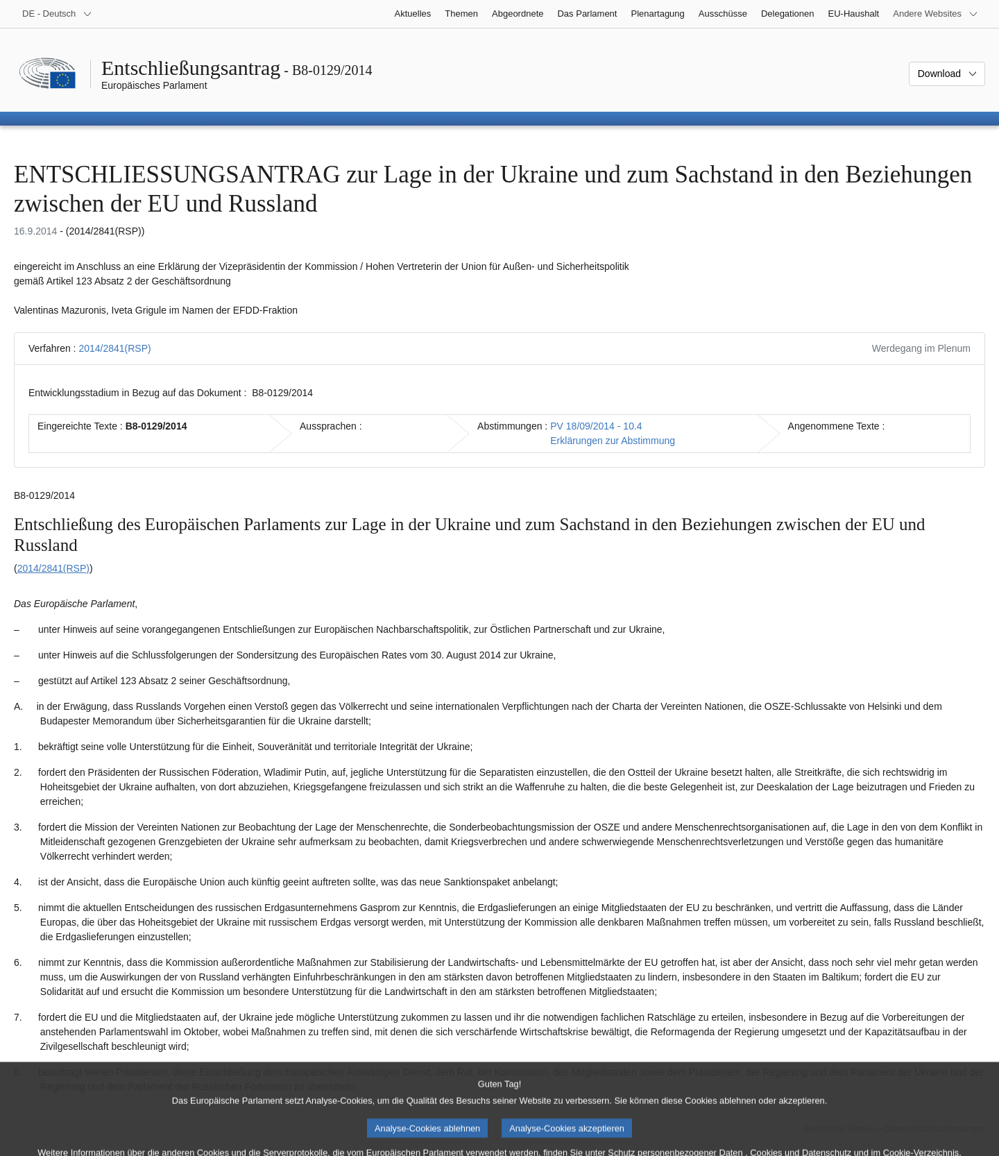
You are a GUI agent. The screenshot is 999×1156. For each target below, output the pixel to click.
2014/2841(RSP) (114, 348)
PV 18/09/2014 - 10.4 (596, 426)
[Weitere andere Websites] (935, 14)
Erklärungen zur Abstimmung (612, 440)
